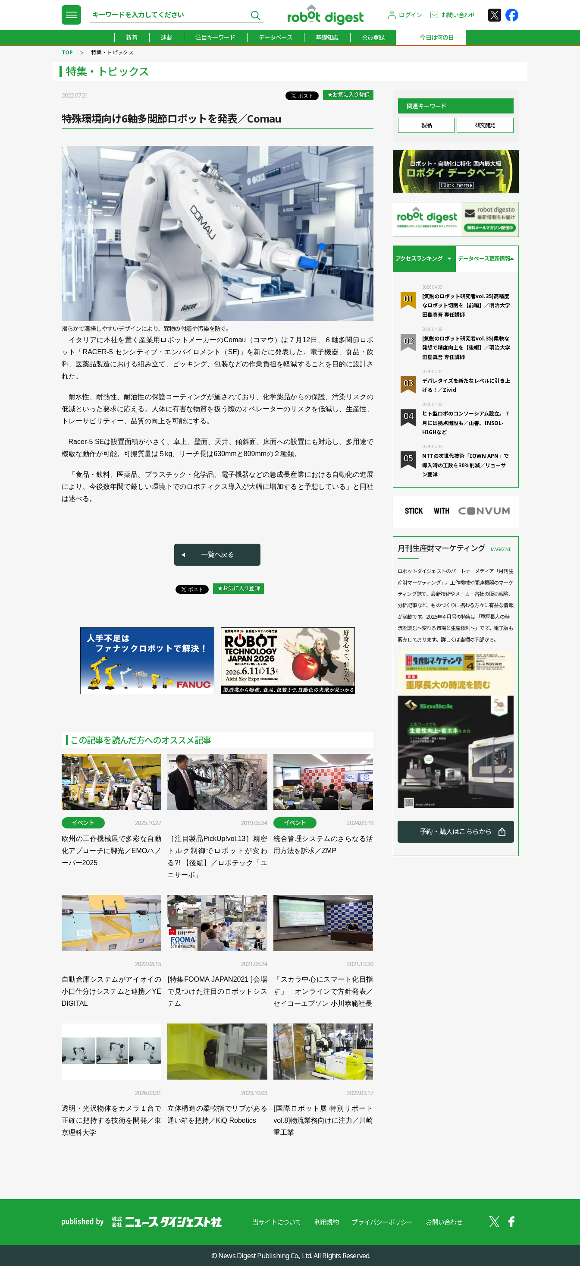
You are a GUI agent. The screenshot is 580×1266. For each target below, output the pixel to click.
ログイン (410, 15)
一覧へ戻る (217, 554)
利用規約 (326, 1222)
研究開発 (485, 125)
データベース (275, 37)
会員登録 (373, 37)
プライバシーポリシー (382, 1222)
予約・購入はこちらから (456, 831)
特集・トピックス (112, 52)
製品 (426, 125)
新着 (131, 37)
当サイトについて (276, 1222)
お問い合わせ (458, 15)
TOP (67, 52)
